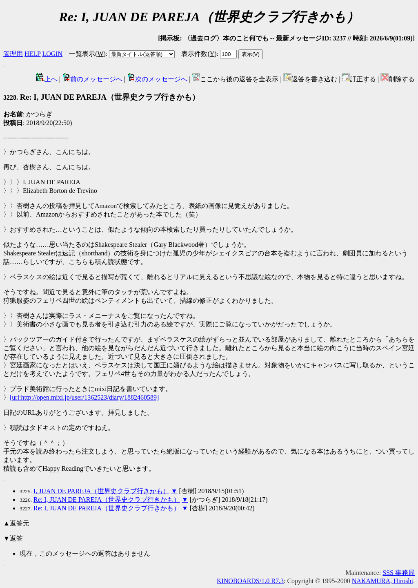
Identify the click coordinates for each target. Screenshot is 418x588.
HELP (32, 53)
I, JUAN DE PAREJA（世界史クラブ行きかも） (101, 490)
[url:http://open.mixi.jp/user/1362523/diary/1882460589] (84, 397)
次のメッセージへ (157, 79)
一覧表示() (87, 53)
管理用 (13, 53)
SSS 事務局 (398, 572)
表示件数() (198, 53)
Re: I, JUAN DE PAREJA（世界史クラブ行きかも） (101, 97)
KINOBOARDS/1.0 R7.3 (250, 580)
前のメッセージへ (92, 79)
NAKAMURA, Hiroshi (382, 580)
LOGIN (52, 53)
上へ (47, 79)
